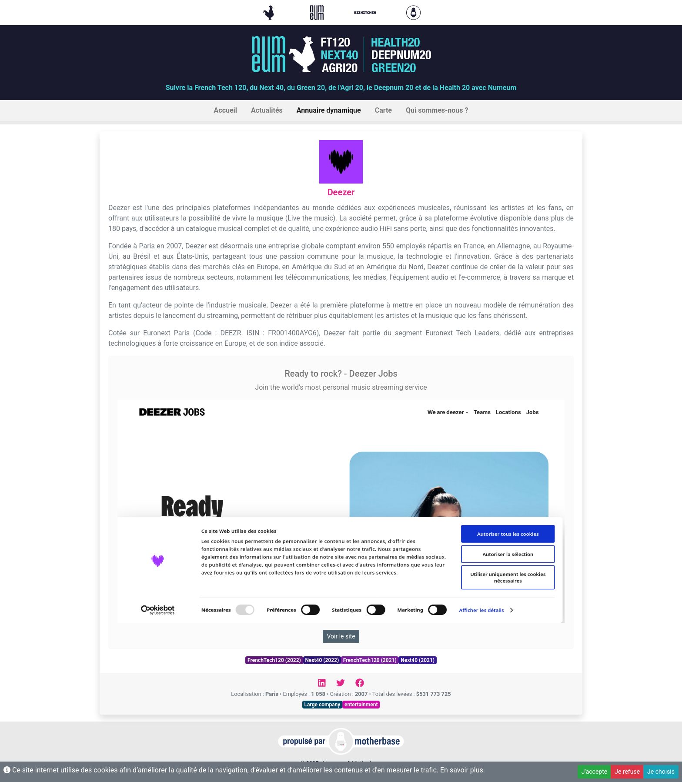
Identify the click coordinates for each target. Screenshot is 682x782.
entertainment (361, 705)
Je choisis (661, 771)
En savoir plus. (462, 770)
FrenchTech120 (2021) (370, 660)
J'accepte (594, 771)
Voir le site (341, 636)
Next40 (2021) (418, 660)
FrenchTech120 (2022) (274, 660)
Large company (322, 705)
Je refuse (627, 771)
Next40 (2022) (322, 660)
